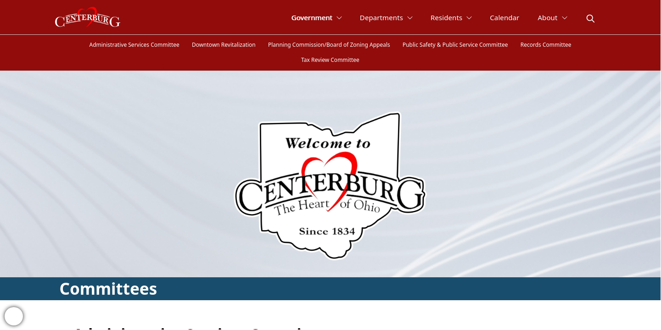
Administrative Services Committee (134, 45)
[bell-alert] (14, 316)
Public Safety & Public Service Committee (455, 45)
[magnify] (591, 19)
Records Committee (546, 45)
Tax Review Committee (330, 60)
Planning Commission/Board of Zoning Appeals (329, 45)
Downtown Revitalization (224, 45)
